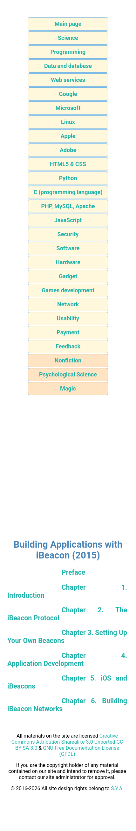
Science (68, 37)
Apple (68, 136)
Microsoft (68, 108)
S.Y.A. (117, 788)
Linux (68, 122)
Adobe (68, 150)
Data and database (68, 65)
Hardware (68, 262)
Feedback (68, 346)
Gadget (68, 276)
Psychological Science (68, 374)
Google (68, 94)
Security (68, 234)
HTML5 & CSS (68, 164)
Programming (68, 51)
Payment (68, 332)
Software (68, 248)
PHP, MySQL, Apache (68, 206)
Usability (68, 318)
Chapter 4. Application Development (67, 659)
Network (68, 304)
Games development (68, 290)
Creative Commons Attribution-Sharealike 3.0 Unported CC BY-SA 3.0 (67, 742)
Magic (68, 388)
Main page (68, 23)
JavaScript (68, 220)
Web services (68, 80)
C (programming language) (68, 192)
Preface (73, 572)
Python (68, 178)
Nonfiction (68, 360)
